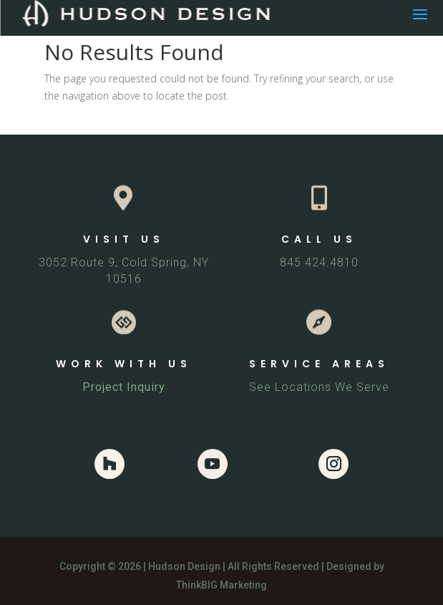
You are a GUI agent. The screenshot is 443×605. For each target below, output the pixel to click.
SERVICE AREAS (319, 364)
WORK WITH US (124, 364)
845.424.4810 (319, 262)
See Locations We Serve (319, 387)
